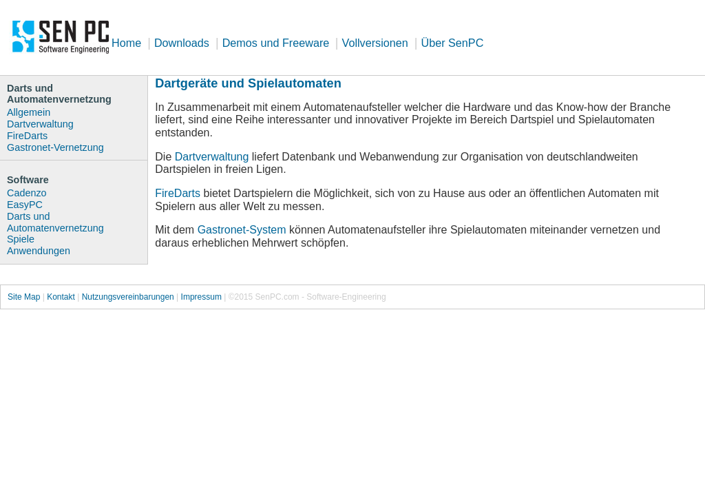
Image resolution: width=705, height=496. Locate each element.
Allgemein (28, 112)
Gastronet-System (242, 230)
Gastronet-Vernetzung (55, 147)
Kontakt (61, 297)
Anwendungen (38, 250)
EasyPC (25, 204)
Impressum (201, 297)
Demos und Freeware (277, 43)
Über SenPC (452, 43)
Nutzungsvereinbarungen (128, 297)
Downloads (181, 43)
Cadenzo (27, 192)
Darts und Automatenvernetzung (55, 222)
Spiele (20, 239)
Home (126, 43)
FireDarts (177, 193)
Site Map (24, 297)
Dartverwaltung (212, 157)
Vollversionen (375, 43)
